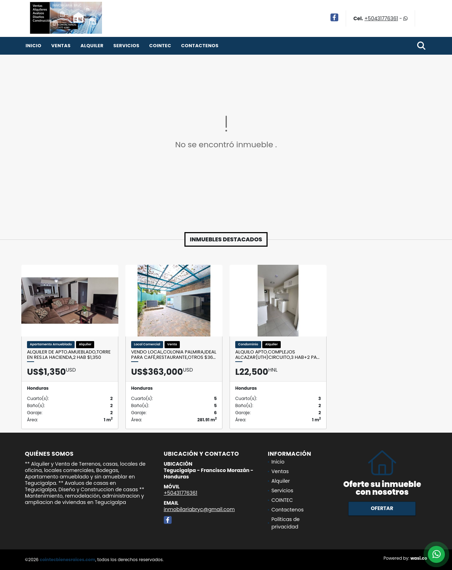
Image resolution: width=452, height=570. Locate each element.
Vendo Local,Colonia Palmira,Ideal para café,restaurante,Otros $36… (173, 354)
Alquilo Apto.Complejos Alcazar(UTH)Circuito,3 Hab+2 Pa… (277, 354)
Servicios (126, 45)
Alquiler (91, 45)
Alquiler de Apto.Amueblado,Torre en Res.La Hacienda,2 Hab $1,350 (69, 354)
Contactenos (200, 45)
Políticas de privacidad (285, 523)
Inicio (33, 45)
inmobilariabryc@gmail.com (199, 509)
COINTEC (160, 45)
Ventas (61, 45)
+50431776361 (381, 18)
